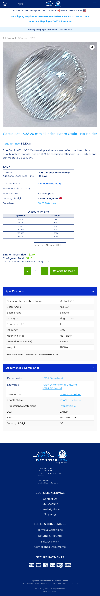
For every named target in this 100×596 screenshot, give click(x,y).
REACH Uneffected (71, 400)
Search (86, 4)
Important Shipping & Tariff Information (50, 21)
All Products (10, 38)
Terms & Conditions (50, 529)
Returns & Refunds (50, 535)
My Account (50, 504)
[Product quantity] (36, 271)
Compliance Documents (50, 546)
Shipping (50, 514)
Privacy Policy (50, 541)
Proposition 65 (68, 406)
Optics (23, 38)
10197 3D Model (52, 388)
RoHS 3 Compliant (70, 394)
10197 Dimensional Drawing (60, 384)
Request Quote (21, 4)
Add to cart (66, 271)
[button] (92, 47)
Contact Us (50, 498)
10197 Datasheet (47, 203)
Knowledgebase (50, 509)
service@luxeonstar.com (48, 483)
